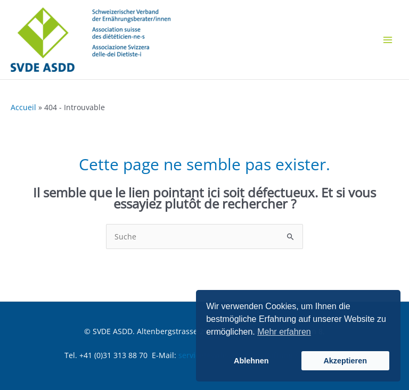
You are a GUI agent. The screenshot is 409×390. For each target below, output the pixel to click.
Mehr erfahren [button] (284, 331)
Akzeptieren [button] (345, 360)
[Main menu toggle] (387, 40)
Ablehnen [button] (251, 360)
